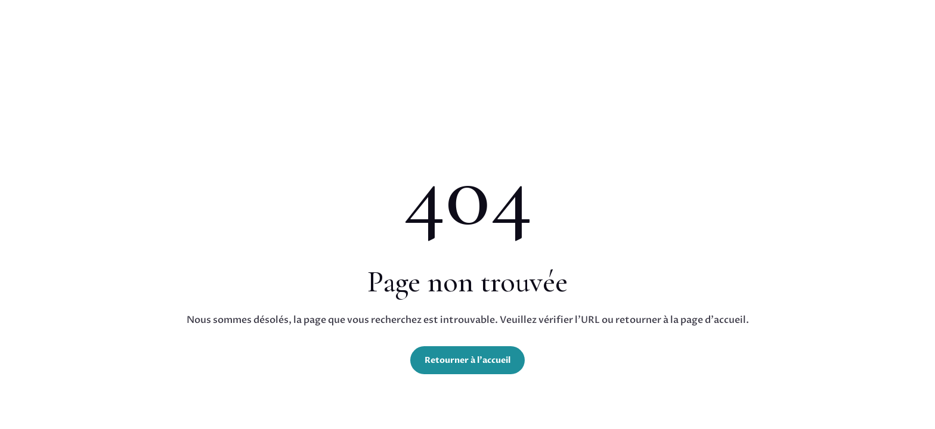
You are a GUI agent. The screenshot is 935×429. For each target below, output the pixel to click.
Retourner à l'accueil (467, 360)
